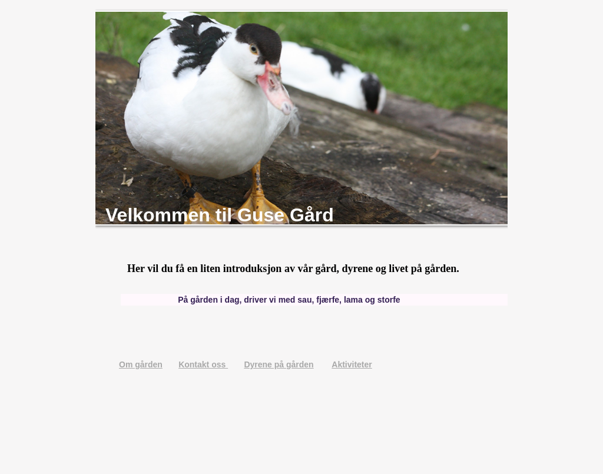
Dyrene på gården (278, 364)
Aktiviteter (352, 364)
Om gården (141, 364)
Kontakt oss (203, 364)
